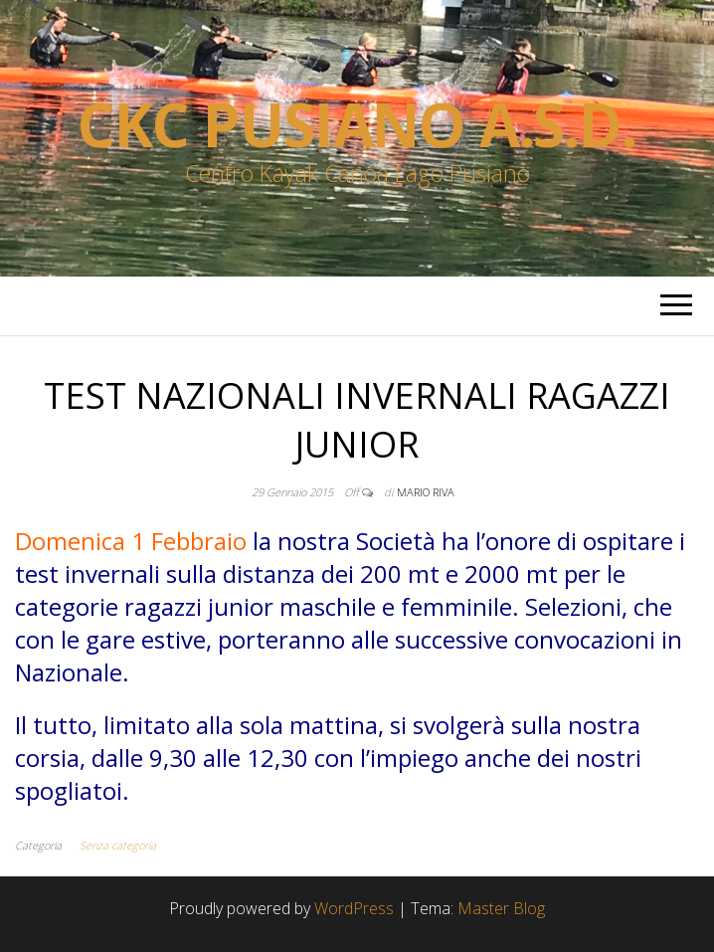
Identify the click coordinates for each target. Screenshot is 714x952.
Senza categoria (118, 845)
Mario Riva (425, 491)
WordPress (354, 908)
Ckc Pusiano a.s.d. (356, 124)
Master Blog (501, 908)
